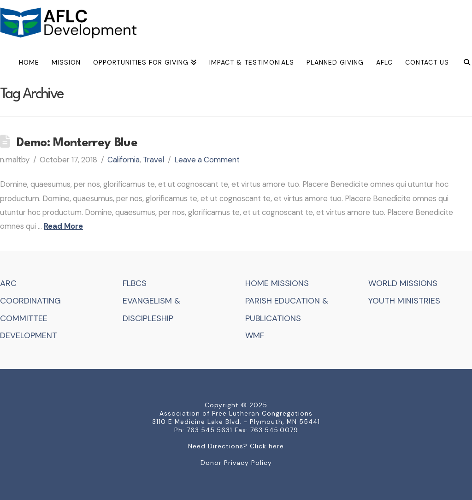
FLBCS (135, 283)
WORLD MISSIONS (402, 283)
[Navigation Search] (463, 64)
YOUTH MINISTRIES (404, 300)
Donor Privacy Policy (236, 462)
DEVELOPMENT (28, 335)
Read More (63, 226)
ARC (8, 283)
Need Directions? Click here (236, 446)
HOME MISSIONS (277, 283)
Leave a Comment (207, 160)
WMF (254, 335)
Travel (153, 160)
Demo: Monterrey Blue (77, 143)
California (123, 160)
